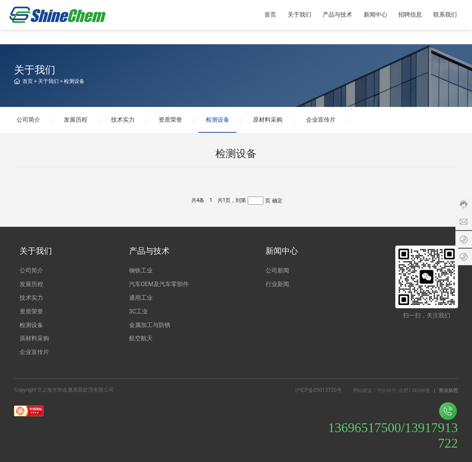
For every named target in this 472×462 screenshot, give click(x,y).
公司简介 (29, 119)
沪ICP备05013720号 (318, 390)
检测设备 (74, 81)
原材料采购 (269, 119)
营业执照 (448, 390)
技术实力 (124, 119)
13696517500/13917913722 (393, 427)
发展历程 (76, 119)
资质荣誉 (171, 119)
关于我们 (48, 81)
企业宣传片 (323, 119)
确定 (277, 201)
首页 (27, 81)
